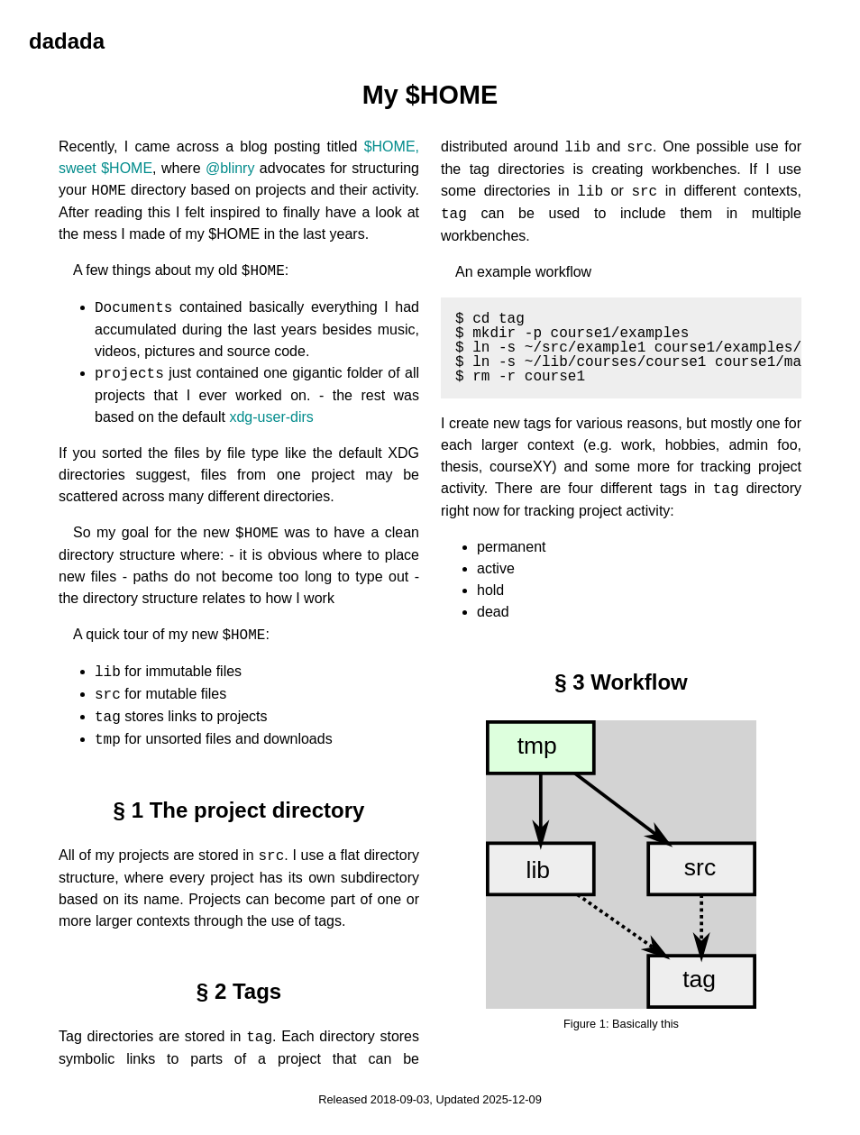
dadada (67, 41)
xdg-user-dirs (271, 417)
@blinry (230, 168)
